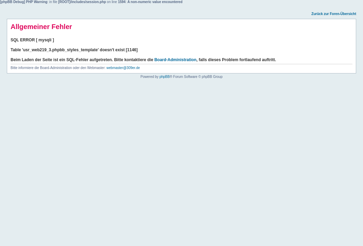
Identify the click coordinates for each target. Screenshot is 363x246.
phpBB (164, 77)
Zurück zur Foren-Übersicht (333, 14)
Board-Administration (175, 59)
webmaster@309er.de (123, 68)
